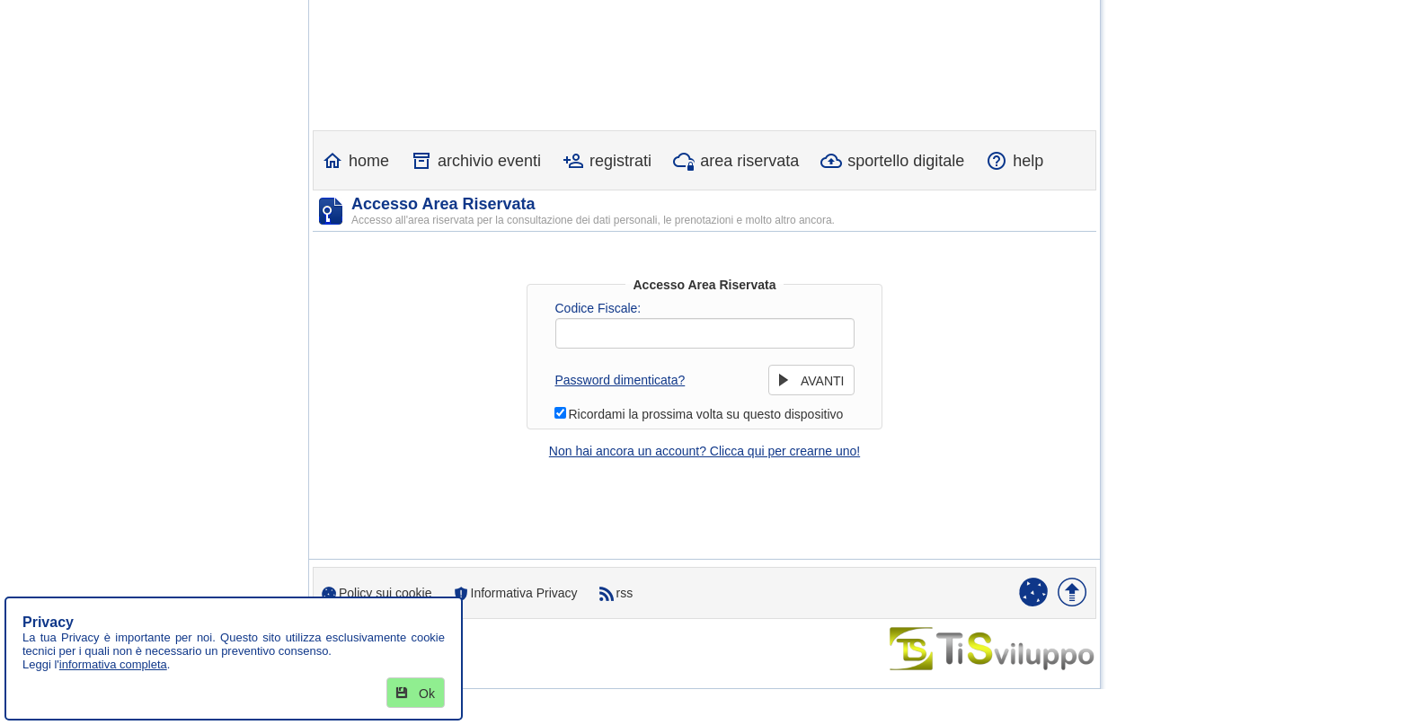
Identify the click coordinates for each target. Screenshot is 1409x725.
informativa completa (113, 664)
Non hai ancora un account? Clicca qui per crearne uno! (704, 451)
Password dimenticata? (620, 380)
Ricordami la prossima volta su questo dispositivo (706, 414)
